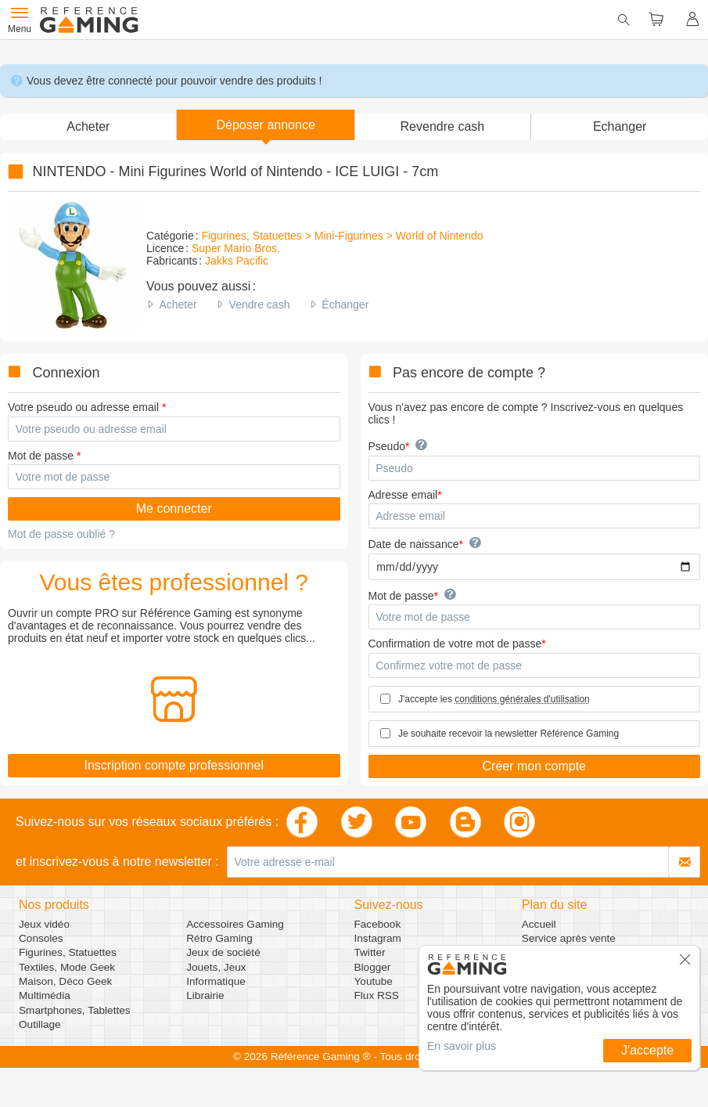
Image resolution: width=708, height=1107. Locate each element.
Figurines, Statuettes (68, 952)
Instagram (377, 938)
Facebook (377, 924)
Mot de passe (41, 455)
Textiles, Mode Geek (67, 967)
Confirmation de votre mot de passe (455, 643)
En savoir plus (461, 1046)
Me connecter (174, 508)
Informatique (216, 981)
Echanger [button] (620, 126)
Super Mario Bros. (236, 248)
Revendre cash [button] (443, 126)
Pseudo (386, 446)
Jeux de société (223, 952)
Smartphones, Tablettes (75, 1010)
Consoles (41, 938)
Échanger (345, 304)
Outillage (40, 1024)
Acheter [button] (88, 126)
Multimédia (44, 995)
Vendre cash (259, 304)
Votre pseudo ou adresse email (83, 407)
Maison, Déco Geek (65, 981)
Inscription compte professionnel (174, 765)
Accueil (539, 924)
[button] (265, 125)
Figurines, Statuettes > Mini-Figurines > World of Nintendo (342, 235)
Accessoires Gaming (235, 924)
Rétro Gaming (219, 938)
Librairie (205, 995)
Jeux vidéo (44, 924)
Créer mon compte (535, 766)
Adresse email (403, 495)
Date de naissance (413, 544)
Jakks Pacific (236, 260)
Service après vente (569, 938)
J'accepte (647, 1050)
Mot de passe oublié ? (61, 534)
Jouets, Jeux (216, 967)
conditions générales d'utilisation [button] (522, 699)
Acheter (177, 304)
